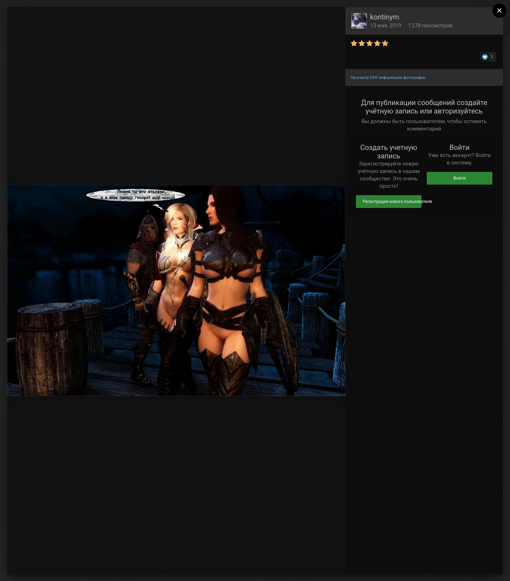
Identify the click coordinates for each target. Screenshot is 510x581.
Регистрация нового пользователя (392, 201)
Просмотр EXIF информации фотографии (388, 77)
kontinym (384, 17)
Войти (459, 178)
